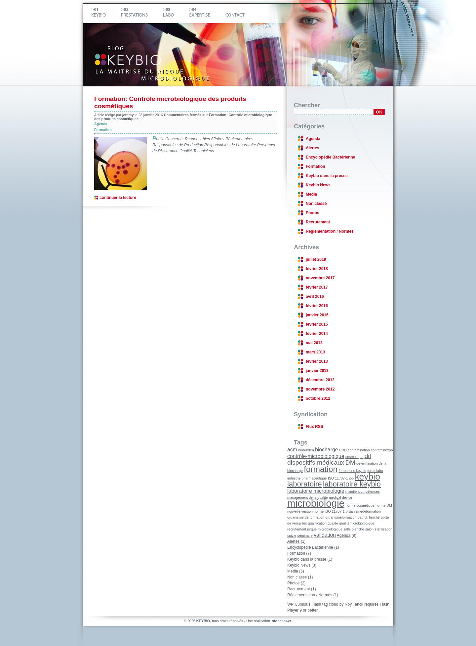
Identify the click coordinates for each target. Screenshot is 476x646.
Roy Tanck (354, 604)
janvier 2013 (317, 370)
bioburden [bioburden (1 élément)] (306, 450)
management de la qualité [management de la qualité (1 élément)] (307, 497)
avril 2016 (315, 296)
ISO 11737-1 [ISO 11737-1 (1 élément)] (338, 478)
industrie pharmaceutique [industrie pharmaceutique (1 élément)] (307, 478)
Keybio (104, 13)
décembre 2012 (320, 380)
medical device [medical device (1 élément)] (340, 497)
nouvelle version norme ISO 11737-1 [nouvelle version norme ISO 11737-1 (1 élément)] (316, 511)
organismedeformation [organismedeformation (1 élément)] (363, 511)
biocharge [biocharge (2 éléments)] (326, 449)
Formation (103, 130)
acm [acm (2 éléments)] (292, 449)
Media (311, 194)
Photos (312, 212)
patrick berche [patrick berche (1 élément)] (369, 517)
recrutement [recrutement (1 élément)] (296, 529)
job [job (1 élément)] (351, 478)
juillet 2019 (316, 259)
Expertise (205, 13)
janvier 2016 (317, 315)
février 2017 (317, 287)
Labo (174, 13)
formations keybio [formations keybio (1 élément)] (352, 471)
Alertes (312, 148)
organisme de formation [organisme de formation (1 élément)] (305, 517)
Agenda (100, 124)
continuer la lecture (117, 197)
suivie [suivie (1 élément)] (291, 535)
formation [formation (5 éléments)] (320, 469)
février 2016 (317, 305)
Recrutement (318, 222)
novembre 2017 (320, 278)
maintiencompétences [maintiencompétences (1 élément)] (362, 491)
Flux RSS (314, 426)
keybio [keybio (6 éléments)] (367, 477)
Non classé (316, 203)
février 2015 (317, 324)
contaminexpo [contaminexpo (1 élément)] (382, 450)
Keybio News (318, 185)
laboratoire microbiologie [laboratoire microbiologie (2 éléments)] (315, 491)
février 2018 (317, 268)
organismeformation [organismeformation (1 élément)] (340, 517)
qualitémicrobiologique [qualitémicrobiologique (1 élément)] (356, 523)
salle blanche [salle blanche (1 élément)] (353, 529)
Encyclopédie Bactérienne (330, 157)
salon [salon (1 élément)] (369, 529)
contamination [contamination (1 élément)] (359, 450)
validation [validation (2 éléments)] (325, 535)
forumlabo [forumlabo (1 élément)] (375, 471)
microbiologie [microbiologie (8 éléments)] (315, 503)
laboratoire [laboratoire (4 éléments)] (304, 484)
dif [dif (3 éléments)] (368, 455)
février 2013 (317, 361)
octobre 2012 (318, 398)
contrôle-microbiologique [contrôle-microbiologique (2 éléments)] (315, 456)
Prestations (140, 13)
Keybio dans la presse (327, 175)
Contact (234, 13)
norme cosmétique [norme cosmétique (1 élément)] (360, 505)
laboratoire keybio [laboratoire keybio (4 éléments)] (352, 484)
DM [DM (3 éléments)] (350, 462)
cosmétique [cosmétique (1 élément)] (354, 457)
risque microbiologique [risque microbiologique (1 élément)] (324, 529)
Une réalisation (269, 621)
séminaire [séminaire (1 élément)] (305, 535)
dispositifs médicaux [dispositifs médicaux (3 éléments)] (315, 462)
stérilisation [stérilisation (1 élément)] (383, 529)
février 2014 (317, 333)
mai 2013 (314, 343)
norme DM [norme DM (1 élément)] (384, 505)
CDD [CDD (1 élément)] (343, 450)
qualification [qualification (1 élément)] (317, 523)
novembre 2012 (320, 389)
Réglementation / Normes (330, 231)
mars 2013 (315, 352)
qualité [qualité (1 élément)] (333, 523)
